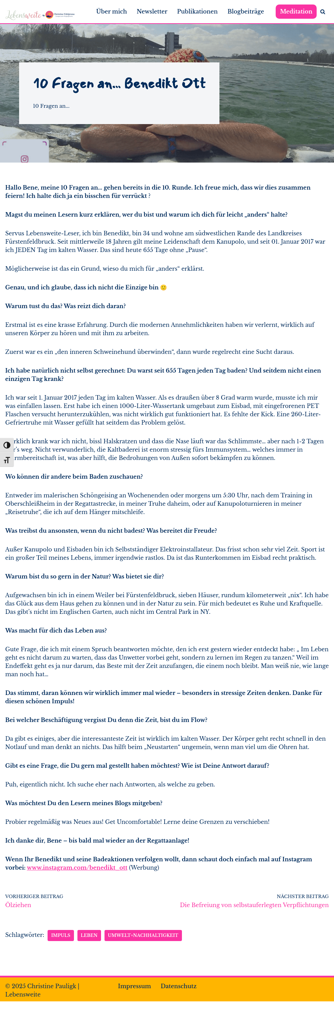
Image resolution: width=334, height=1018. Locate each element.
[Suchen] (322, 11)
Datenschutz (179, 986)
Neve (12, 1009)
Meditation (296, 11)
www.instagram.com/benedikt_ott (77, 867)
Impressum (134, 986)
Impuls (60, 935)
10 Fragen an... (51, 106)
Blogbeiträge (245, 11)
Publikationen (197, 11)
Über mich (111, 11)
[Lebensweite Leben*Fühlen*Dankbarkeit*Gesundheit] (40, 15)
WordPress (84, 1009)
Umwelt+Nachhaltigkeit (143, 935)
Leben (89, 935)
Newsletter (152, 11)
